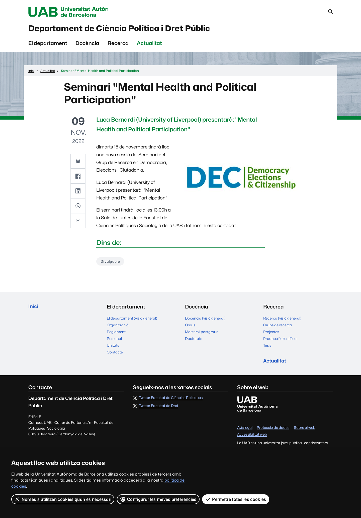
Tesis (267, 348)
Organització (118, 328)
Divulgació (111, 264)
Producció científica (280, 341)
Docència (87, 45)
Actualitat (149, 45)
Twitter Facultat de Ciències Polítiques (171, 401)
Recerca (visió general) (282, 321)
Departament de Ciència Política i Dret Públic (134, 29)
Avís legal (244, 431)
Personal (114, 341)
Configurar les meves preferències (158, 499)
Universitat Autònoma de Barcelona (75, 12)
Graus (190, 328)
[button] (78, 163)
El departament (47, 45)
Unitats (113, 348)
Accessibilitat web (252, 438)
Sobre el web (304, 431)
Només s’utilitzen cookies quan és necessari (63, 499)
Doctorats (193, 341)
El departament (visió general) (132, 321)
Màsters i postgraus (201, 334)
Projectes (271, 334)
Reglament (116, 334)
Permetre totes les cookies (235, 499)
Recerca (118, 45)
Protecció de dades (273, 431)
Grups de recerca (277, 328)
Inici (33, 309)
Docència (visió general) (205, 321)
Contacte (115, 355)
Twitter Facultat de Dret (158, 409)
